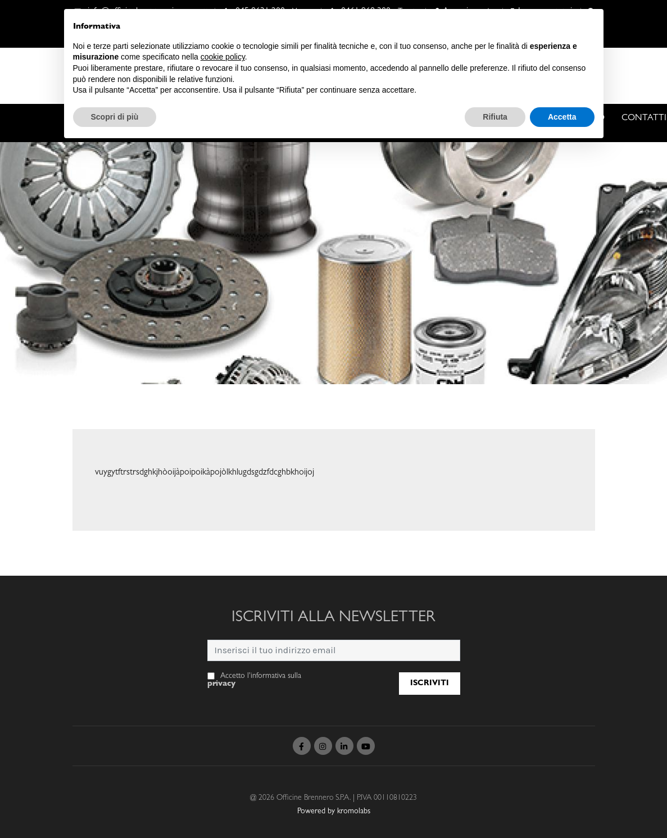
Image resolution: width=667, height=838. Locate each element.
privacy (221, 684)
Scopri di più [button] (115, 116)
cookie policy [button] (223, 56)
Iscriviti (429, 683)
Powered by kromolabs (333, 812)
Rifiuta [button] (495, 116)
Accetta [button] (562, 116)
